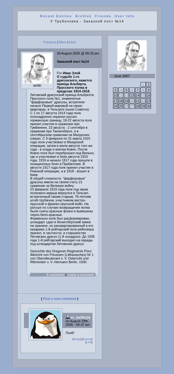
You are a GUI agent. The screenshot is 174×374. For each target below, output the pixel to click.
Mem (62, 42)
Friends (103, 16)
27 (132, 106)
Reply (76, 339)
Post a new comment (59, 298)
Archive (83, 16)
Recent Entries (56, 16)
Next (72, 42)
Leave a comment (80, 274)
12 (126, 95)
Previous (49, 42)
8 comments (55, 274)
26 (126, 106)
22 (143, 101)
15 (143, 95)
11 (121, 95)
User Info (125, 16)
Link (89, 342)
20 (132, 101)
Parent (87, 339)
